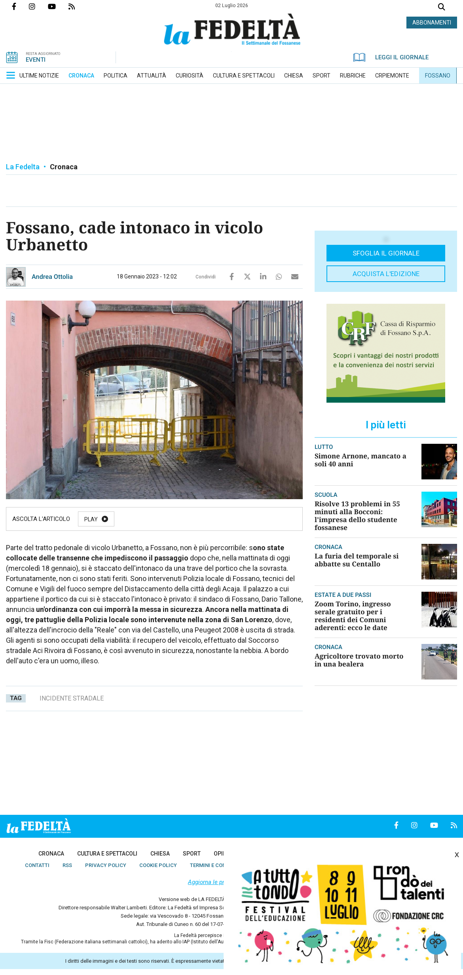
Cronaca (64, 167)
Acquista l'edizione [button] (386, 274)
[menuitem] (39, 75)
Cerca (441, 8)
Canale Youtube (58, 6)
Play (91, 519)
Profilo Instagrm (38, 6)
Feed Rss (77, 6)
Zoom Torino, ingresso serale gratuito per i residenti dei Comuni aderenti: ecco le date (353, 615)
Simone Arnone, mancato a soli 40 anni (360, 459)
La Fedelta (23, 167)
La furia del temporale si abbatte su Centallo (356, 559)
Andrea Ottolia (52, 276)
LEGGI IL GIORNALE (391, 57)
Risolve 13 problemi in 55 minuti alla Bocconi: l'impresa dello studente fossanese (357, 515)
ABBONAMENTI (431, 22)
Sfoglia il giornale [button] (386, 253)
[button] (10, 75)
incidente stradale (72, 698)
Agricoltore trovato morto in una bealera (359, 659)
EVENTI (36, 59)
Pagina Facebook (20, 6)
